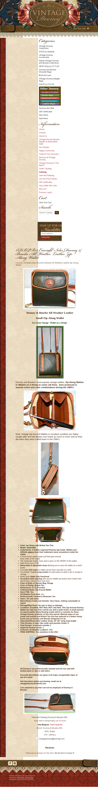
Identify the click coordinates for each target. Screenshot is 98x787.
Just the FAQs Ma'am (48, 179)
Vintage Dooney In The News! (49, 164)
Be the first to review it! (64, 753)
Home (41, 129)
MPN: (47, 731)
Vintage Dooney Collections (46, 47)
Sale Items (43, 118)
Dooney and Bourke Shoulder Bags (47, 71)
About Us (43, 136)
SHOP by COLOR (46, 84)
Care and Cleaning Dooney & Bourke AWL (50, 717)
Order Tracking (45, 169)
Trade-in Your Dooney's (49, 154)
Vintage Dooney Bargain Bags (49, 80)
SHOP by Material (46, 52)
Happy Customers (47, 151)
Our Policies (44, 147)
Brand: (39, 728)
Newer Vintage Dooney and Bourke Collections (49, 62)
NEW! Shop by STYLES (49, 66)
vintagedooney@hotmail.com (52, 739)
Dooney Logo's (45, 192)
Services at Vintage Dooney (47, 158)
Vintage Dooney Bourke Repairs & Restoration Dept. (49, 141)
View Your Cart (79, 28)
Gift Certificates (45, 112)
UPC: (46, 735)
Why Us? (43, 189)
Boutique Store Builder (26, 777)
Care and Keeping (46, 175)
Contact (42, 133)
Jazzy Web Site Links (48, 185)
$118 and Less (45, 75)
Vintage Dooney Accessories (46, 56)
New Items (43, 115)
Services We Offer (46, 108)
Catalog (43, 172)
